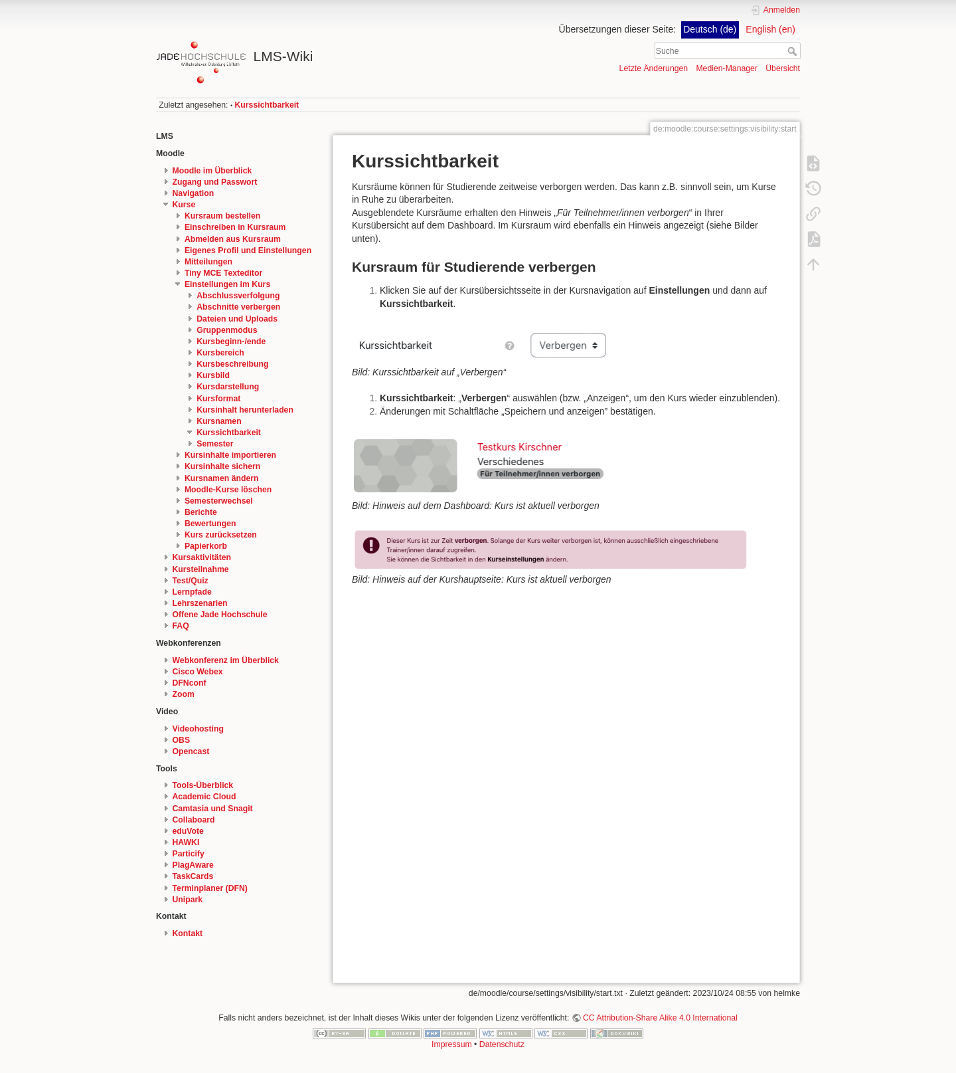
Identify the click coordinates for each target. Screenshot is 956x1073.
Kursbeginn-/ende (231, 341)
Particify (188, 853)
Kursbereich (220, 352)
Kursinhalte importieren (230, 455)
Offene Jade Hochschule (220, 614)
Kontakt (188, 933)
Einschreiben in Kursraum (235, 227)
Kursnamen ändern (222, 478)
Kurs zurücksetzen (221, 534)
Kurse (184, 204)
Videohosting (198, 728)
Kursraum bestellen (222, 216)
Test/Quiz (190, 580)
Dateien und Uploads (237, 319)
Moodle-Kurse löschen (228, 489)
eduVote (188, 831)
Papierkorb (206, 546)
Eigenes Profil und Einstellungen (248, 250)
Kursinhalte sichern (222, 466)
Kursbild (213, 375)
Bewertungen (210, 523)
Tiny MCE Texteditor (223, 273)
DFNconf (189, 683)
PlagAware (193, 865)
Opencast (191, 751)
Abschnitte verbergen (238, 307)
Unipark (188, 899)
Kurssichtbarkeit (267, 105)
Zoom (184, 694)
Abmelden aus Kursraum (233, 239)
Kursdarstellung (228, 386)
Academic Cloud (204, 796)
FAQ (181, 626)
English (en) (770, 29)
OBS (182, 740)
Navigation (193, 193)
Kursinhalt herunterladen (245, 410)
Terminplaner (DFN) (210, 888)
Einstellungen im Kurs (227, 284)
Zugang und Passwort (215, 182)
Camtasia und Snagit (213, 808)
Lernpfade (192, 592)
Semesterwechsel (219, 501)
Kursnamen (219, 421)
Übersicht (782, 68)
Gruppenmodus (227, 330)
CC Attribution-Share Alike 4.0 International (660, 1018)
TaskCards (193, 876)
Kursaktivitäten (202, 557)
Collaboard (194, 820)
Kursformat (218, 398)
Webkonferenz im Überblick (226, 660)
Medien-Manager (726, 68)
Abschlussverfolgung (238, 295)
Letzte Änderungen (653, 68)
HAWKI (186, 842)
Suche (793, 51)
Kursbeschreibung (232, 364)
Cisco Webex (198, 671)
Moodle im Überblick (212, 170)
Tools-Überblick (203, 785)
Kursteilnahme (201, 569)
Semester (215, 443)
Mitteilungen (208, 261)
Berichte (201, 512)
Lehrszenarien (200, 603)
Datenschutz (501, 1044)
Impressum (452, 1044)
